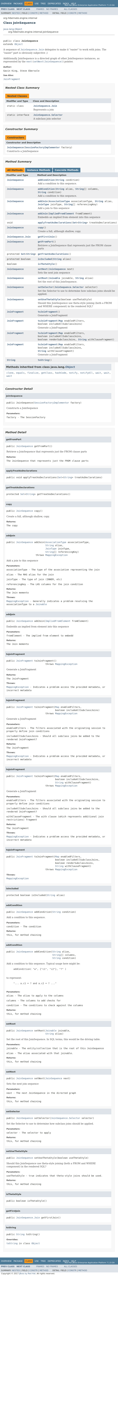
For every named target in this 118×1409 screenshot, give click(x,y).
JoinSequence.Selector (48, 115)
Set (75, 222)
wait (98, 372)
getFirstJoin (46, 236)
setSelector (45, 287)
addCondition (46, 180)
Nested (16, 13)
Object (18, 44)
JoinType (43, 204)
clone (9, 372)
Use (37, 3)
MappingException (56, 555)
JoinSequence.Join (45, 106)
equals (20, 372)
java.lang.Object (12, 29)
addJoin (43, 201)
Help (73, 3)
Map (61, 320)
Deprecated (54, 3)
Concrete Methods (67, 170)
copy (40, 227)
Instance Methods (38, 170)
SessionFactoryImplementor (42, 147)
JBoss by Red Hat (27, 1273)
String (60, 180)
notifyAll (86, 372)
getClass (46, 372)
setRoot (43, 278)
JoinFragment (15, 311)
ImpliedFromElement (61, 213)
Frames (40, 9)
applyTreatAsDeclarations (54, 222)
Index (66, 3)
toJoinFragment (47, 311)
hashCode (60, 372)
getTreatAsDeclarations (53, 254)
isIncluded (45, 259)
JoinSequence (15, 147)
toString (43, 360)
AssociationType (59, 201)
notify (73, 372)
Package (18, 3)
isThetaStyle (46, 264)
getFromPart (45, 241)
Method (44, 13)
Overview (6, 3)
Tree (43, 3)
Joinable (54, 278)
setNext (43, 269)
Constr (33, 13)
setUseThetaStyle (49, 299)
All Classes (70, 9)
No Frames (52, 9)
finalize (32, 372)
